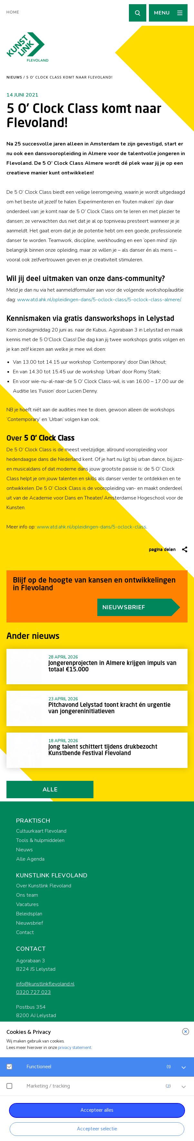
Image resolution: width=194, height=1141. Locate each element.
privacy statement (74, 1048)
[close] (185, 1031)
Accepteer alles (97, 1110)
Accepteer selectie (97, 1129)
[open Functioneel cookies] (183, 1067)
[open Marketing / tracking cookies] (183, 1087)
